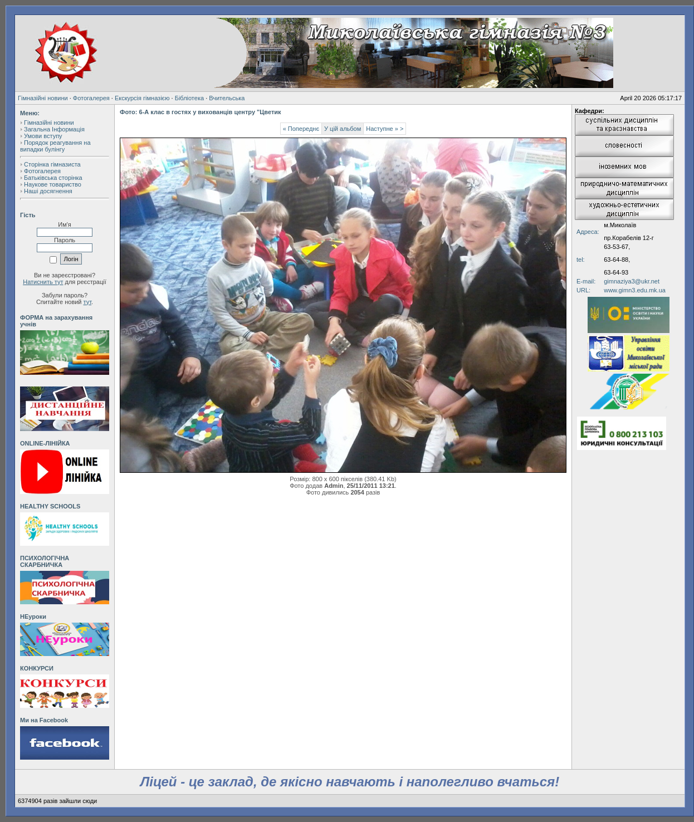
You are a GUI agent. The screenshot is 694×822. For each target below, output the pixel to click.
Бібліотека (189, 98)
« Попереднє (301, 128)
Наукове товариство (52, 184)
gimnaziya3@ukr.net (631, 281)
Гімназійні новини (43, 98)
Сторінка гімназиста (52, 164)
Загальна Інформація (54, 129)
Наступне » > (384, 128)
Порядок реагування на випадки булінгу (55, 146)
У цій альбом (342, 128)
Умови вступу (43, 136)
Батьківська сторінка (53, 177)
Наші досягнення (48, 191)
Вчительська (227, 98)
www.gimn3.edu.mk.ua (635, 290)
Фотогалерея (91, 98)
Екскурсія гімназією (142, 98)
